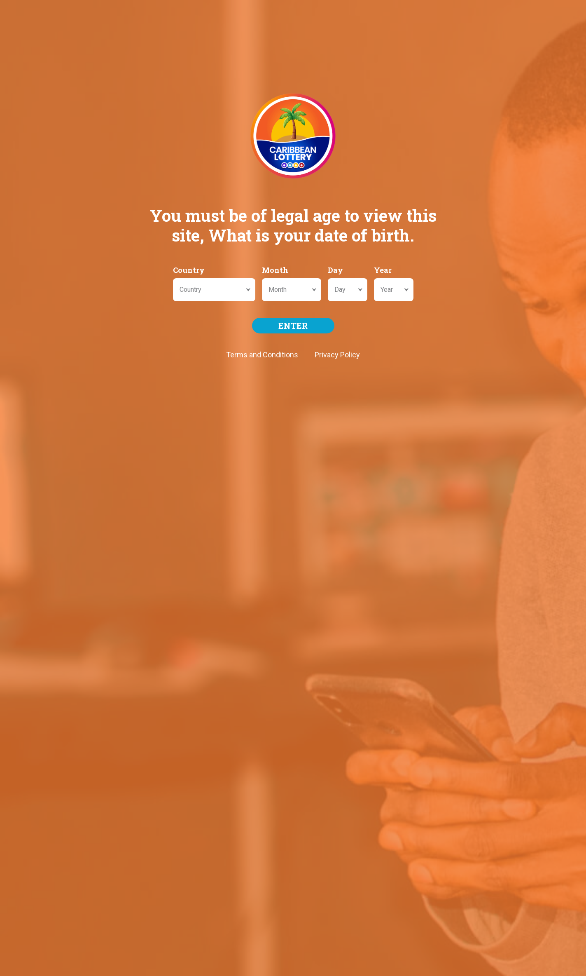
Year (383, 270)
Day (335, 270)
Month (275, 270)
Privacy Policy (337, 354)
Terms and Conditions (262, 354)
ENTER (293, 325)
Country (189, 270)
